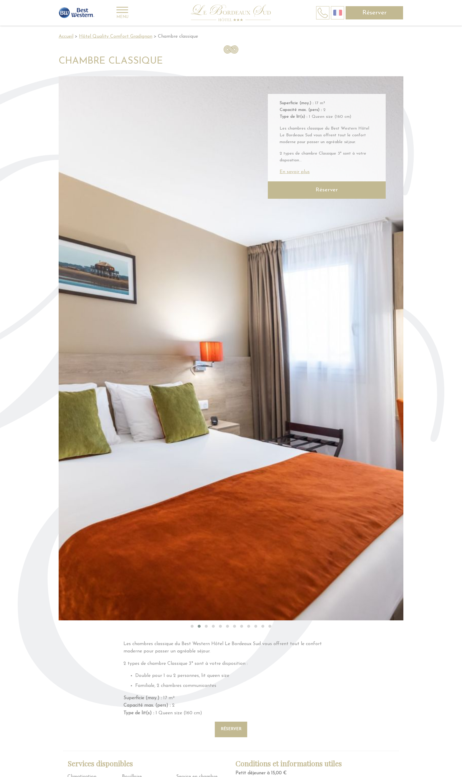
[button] (192, 626)
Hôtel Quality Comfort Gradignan (115, 36)
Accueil (66, 36)
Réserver (374, 13)
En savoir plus (295, 172)
